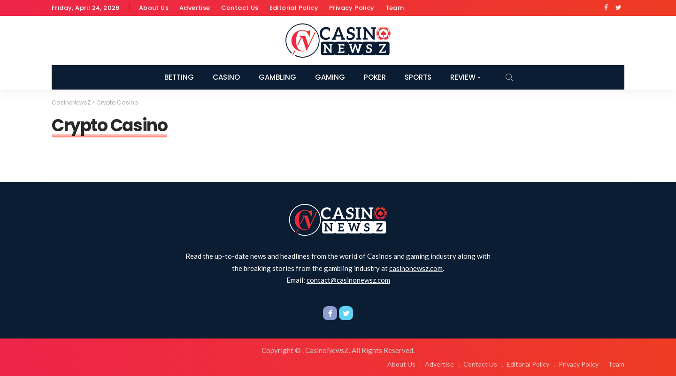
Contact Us (240, 7)
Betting (179, 77)
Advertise (194, 7)
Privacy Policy (352, 7)
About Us (154, 7)
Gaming (330, 77)
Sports (418, 77)
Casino (226, 77)
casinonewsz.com (416, 267)
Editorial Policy (293, 7)
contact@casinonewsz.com (348, 280)
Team (394, 7)
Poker (375, 77)
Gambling (277, 77)
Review (463, 77)
